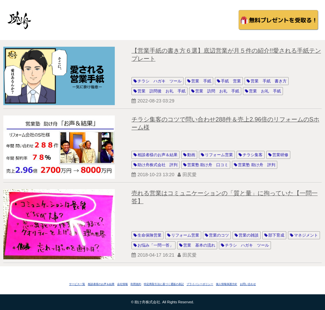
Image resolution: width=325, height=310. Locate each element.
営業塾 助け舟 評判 (256, 165)
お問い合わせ (248, 284)
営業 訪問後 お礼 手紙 (161, 91)
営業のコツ (219, 235)
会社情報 (122, 284)
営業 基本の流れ (199, 245)
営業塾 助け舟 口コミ (207, 165)
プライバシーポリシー (200, 284)
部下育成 (276, 235)
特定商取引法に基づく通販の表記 (164, 284)
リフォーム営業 (219, 154)
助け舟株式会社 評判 (157, 165)
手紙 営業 (231, 81)
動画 (191, 154)
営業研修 (280, 154)
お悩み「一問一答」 (155, 245)
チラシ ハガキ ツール (159, 81)
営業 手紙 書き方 (269, 81)
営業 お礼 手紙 (265, 91)
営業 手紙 (201, 81)
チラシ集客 (253, 154)
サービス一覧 (77, 284)
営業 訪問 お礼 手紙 (217, 91)
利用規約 (135, 284)
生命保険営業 (149, 235)
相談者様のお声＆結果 (157, 154)
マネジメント (306, 235)
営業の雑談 (249, 235)
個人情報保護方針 (226, 284)
